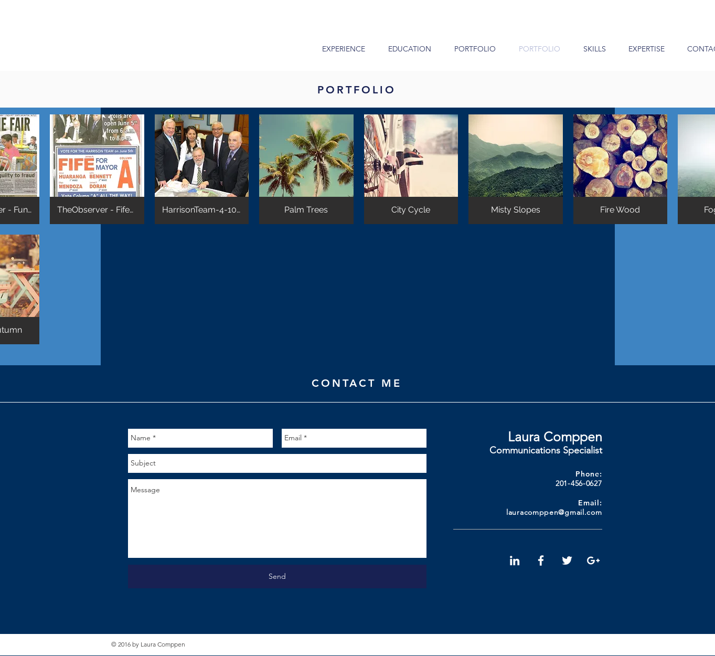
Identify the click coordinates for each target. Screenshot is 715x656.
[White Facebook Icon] (541, 560)
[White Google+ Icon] (593, 560)
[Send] (277, 576)
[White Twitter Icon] (567, 560)
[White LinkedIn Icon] (514, 560)
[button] (97, 169)
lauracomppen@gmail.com (554, 512)
